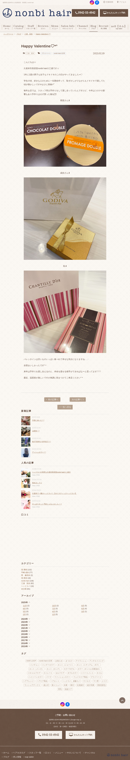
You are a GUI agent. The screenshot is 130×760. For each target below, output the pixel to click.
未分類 (24, 589)
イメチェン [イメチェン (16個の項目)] (34, 665)
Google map (75, 720)
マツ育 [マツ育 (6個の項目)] (96, 681)
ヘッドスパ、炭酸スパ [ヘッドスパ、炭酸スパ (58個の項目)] (71, 681)
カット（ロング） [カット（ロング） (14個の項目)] (54, 669)
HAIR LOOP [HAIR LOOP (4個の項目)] (31, 661)
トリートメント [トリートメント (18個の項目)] (87, 673)
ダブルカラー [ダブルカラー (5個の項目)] (72, 673)
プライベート (46, 53)
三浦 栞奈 (30, 53)
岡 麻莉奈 (25, 575)
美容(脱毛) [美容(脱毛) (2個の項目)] (101, 685)
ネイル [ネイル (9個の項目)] (99, 673)
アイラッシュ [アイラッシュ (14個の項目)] (81, 661)
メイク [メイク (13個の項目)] (104, 681)
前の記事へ (52, 399)
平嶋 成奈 (25, 572)
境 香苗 (24, 578)
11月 (25, 606)
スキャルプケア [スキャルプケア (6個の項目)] (34, 673)
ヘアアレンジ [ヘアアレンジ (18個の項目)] (28, 681)
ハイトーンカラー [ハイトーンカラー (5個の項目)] (36, 677)
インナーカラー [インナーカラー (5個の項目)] (48, 665)
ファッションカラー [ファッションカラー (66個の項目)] (62, 677)
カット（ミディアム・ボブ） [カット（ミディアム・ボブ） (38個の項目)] (88, 665)
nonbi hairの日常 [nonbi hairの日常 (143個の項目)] (45, 661)
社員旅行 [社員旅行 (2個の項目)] (80, 685)
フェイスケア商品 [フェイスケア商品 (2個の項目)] (80, 677)
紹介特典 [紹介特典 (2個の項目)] (90, 685)
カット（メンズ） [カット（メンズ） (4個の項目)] (36, 669)
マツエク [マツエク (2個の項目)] (86, 681)
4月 (53, 611)
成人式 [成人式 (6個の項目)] (46, 685)
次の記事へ (78, 399)
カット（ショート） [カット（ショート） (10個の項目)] (66, 665)
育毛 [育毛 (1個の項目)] (60, 689)
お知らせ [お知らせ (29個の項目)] (58, 661)
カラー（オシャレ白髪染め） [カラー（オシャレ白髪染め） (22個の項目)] (89, 669)
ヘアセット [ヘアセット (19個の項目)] (54, 681)
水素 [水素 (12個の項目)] (65, 685)
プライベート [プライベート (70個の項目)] (96, 677)
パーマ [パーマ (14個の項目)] (48, 677)
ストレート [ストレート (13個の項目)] (48, 673)
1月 (53, 614)
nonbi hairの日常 (59, 53)
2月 (24, 614)
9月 (82, 606)
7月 (53, 609)
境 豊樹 (24, 570)
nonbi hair (25, 581)
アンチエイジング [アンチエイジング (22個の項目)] (96, 661)
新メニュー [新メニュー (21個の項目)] (56, 685)
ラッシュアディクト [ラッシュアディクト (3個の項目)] (32, 685)
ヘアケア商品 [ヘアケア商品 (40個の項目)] (42, 681)
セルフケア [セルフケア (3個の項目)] (59, 673)
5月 (24, 611)
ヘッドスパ (25, 586)
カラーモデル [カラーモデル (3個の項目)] (69, 669)
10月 (54, 606)
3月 (82, 611)
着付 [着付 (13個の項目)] (72, 685)
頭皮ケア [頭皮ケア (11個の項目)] (68, 689)
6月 (82, 609)
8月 (24, 609)
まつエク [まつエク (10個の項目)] (69, 661)
